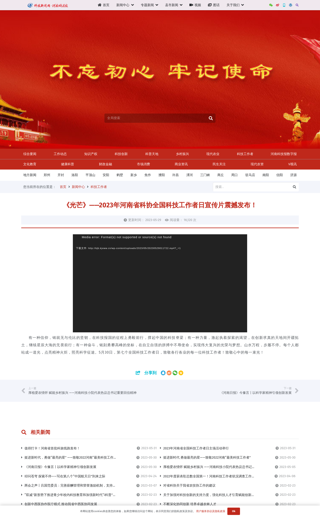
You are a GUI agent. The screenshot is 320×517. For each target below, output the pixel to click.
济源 (293, 175)
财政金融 (105, 164)
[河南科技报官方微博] (277, 5)
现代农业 (212, 154)
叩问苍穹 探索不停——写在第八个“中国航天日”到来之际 (64, 476)
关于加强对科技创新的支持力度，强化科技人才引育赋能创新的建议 (212, 495)
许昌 (175, 175)
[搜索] (297, 5)
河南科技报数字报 (284, 154)
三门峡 (205, 175)
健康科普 (67, 164)
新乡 (133, 175)
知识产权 (90, 154)
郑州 (47, 175)
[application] (160, 283)
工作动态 (60, 154)
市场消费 (143, 164)
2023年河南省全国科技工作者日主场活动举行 (196, 448)
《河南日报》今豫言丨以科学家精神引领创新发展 (60, 467)
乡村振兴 (182, 154)
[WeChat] (271, 5)
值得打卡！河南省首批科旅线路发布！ (52, 448)
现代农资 (257, 164)
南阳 (265, 175)
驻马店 (250, 175)
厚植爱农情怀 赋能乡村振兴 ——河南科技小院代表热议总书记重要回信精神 (217, 467)
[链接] (47, 5)
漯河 (189, 175)
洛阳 (74, 175)
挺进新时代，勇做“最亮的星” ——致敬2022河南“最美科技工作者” (71, 457)
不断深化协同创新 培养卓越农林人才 (189, 504)
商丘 (220, 175)
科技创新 (121, 154)
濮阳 (161, 175)
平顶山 (90, 175)
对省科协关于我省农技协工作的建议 (189, 485)
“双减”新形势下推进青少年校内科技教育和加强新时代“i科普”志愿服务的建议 (80, 495)
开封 (61, 175)
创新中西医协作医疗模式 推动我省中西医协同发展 (60, 504)
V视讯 (292, 164)
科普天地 (151, 154)
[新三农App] (284, 5)
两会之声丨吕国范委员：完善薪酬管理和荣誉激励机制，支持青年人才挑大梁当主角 (84, 485)
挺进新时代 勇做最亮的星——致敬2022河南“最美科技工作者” (207, 457)
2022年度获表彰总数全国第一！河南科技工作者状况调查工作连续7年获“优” (217, 476)
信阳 (279, 175)
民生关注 (219, 164)
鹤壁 (120, 175)
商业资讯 (181, 164)
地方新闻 (29, 175)
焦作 (147, 175)
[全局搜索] (160, 118)
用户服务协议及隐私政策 (210, 511)
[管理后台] (290, 5)
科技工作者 (245, 154)
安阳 (106, 175)
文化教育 (29, 164)
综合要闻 (29, 154)
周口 (234, 175)
